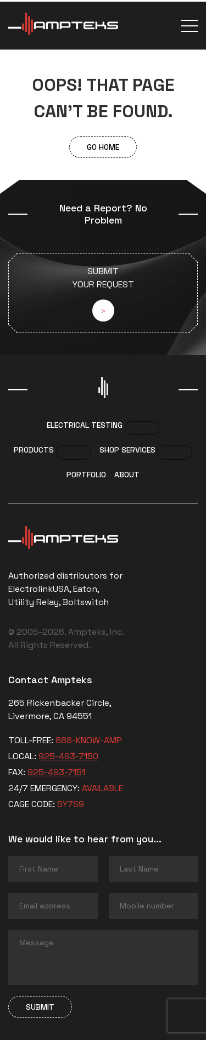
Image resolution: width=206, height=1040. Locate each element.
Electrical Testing (85, 425)
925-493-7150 (68, 756)
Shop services (127, 450)
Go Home (103, 147)
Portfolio (86, 475)
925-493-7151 (56, 772)
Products (34, 450)
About (127, 475)
